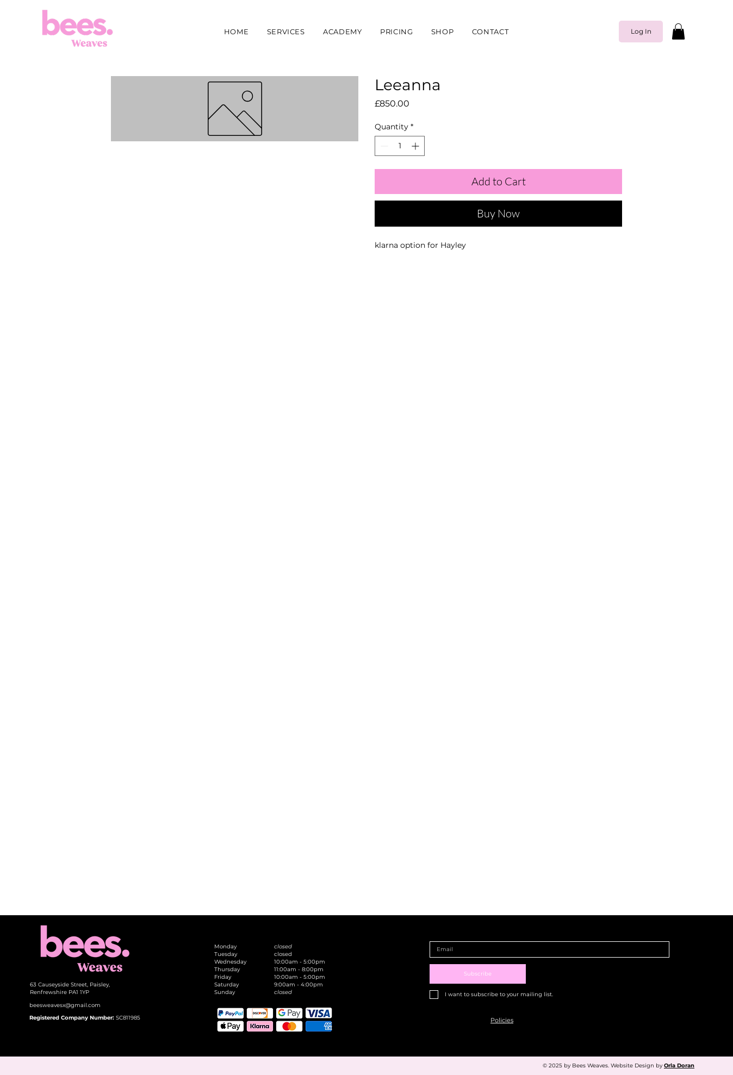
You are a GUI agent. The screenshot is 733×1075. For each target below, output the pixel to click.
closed (283, 946)
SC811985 (128, 1017)
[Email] (546, 949)
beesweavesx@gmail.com (65, 1005)
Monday (225, 946)
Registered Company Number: (72, 1017)
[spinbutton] (399, 145)
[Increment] (416, 145)
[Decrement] (383, 145)
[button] (678, 31)
